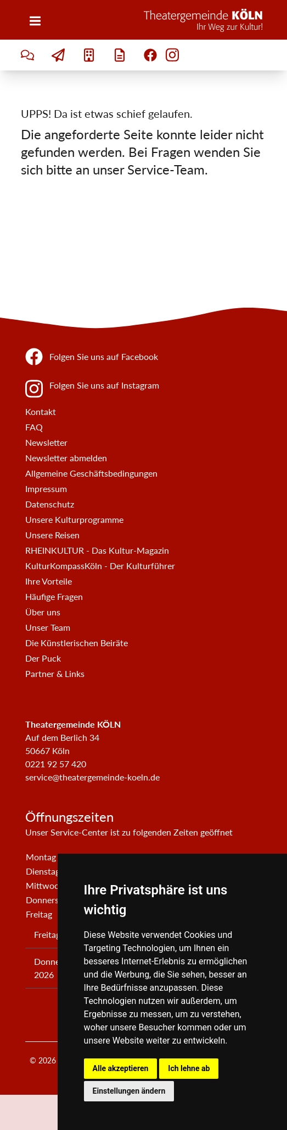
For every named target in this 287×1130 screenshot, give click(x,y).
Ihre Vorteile (48, 581)
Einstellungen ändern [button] (129, 1091)
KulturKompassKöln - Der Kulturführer (100, 565)
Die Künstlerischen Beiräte (76, 642)
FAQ (34, 427)
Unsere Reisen (52, 534)
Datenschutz (49, 504)
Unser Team (47, 627)
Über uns (42, 612)
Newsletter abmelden (66, 457)
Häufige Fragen (54, 596)
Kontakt (40, 411)
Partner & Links (55, 673)
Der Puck (43, 658)
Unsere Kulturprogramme (74, 519)
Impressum (46, 488)
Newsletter (46, 442)
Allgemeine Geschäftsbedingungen (91, 473)
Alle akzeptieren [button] (121, 1068)
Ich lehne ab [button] (189, 1068)
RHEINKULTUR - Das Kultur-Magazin (97, 550)
